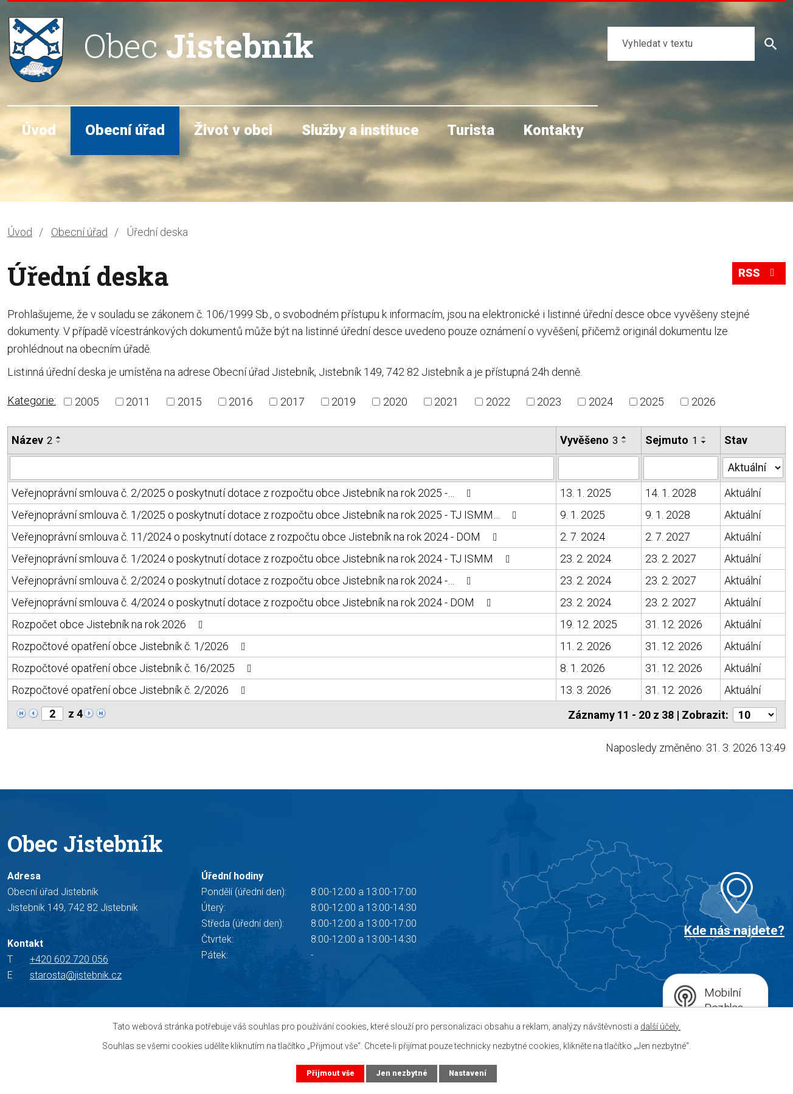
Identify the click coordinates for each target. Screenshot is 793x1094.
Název (32, 440)
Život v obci (233, 130)
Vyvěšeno (589, 440)
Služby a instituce (360, 130)
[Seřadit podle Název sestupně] (59, 442)
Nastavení (468, 1073)
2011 (138, 401)
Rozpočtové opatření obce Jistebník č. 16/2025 (134, 667)
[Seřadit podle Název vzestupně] (59, 437)
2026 (703, 401)
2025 (652, 401)
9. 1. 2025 (582, 514)
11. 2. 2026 (585, 645)
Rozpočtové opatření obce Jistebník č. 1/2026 (131, 645)
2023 (549, 401)
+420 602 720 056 (69, 958)
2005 (87, 401)
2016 (241, 401)
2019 (343, 401)
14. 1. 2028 (670, 492)
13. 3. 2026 (585, 689)
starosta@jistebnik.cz (76, 974)
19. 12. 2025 (588, 623)
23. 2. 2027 (670, 558)
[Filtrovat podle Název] (282, 467)
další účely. (660, 1026)
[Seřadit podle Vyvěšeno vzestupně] (624, 437)
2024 (601, 401)
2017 (292, 401)
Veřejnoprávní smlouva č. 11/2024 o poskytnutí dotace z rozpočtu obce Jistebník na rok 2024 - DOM (257, 536)
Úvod (39, 130)
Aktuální (742, 492)
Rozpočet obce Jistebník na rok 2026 (110, 623)
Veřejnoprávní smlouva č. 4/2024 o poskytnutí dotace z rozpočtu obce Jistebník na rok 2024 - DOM (254, 601)
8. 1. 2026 (582, 667)
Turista (470, 130)
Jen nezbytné (401, 1073)
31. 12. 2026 (673, 623)
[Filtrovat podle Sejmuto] (680, 467)
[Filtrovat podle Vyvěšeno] (598, 467)
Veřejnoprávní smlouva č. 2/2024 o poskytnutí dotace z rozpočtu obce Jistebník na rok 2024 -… (244, 579)
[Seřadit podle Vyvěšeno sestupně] (624, 442)
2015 (190, 401)
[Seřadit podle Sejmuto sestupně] (704, 442)
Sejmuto (671, 440)
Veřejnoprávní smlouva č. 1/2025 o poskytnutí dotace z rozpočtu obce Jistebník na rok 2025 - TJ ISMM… (267, 514)
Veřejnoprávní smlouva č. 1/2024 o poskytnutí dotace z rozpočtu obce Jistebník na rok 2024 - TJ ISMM (263, 558)
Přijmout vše (329, 1073)
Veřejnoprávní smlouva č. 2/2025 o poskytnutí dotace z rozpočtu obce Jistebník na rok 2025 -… (244, 492)
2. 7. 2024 (582, 536)
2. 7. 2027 (667, 536)
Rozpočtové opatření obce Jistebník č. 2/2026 (131, 689)
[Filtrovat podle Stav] (752, 466)
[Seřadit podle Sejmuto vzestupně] (704, 437)
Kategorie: (31, 400)
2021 (446, 401)
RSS (759, 274)
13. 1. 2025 (585, 492)
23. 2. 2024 (585, 558)
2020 (395, 401)
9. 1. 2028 (667, 514)
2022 (498, 401)
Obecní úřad (125, 130)
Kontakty (553, 130)
